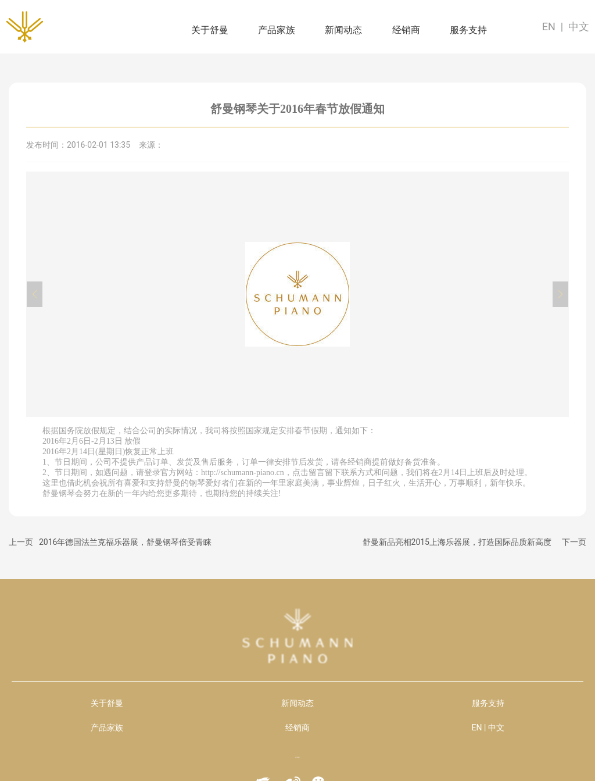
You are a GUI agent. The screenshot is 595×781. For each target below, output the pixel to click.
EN (548, 26)
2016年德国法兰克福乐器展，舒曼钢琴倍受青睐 (125, 542)
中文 (578, 26)
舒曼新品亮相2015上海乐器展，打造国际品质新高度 (457, 542)
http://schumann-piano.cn (242, 472)
